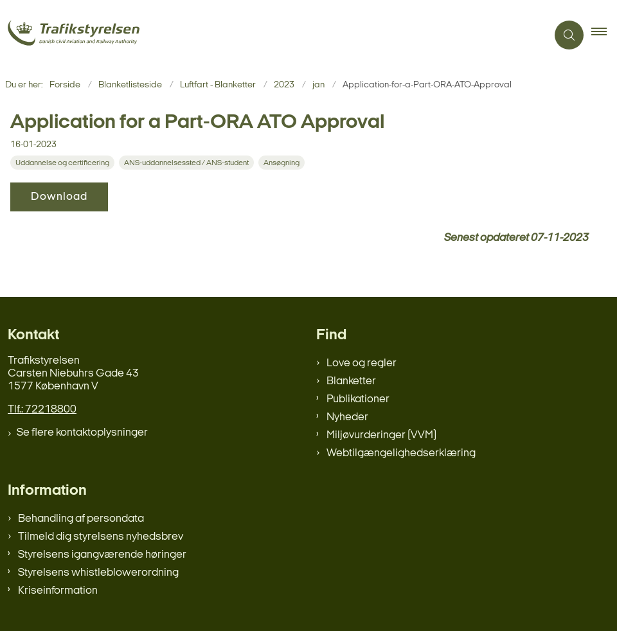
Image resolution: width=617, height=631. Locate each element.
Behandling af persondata (81, 518)
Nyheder (347, 417)
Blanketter (351, 381)
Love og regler (361, 363)
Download (59, 196)
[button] (604, 35)
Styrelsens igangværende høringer (102, 554)
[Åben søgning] (569, 35)
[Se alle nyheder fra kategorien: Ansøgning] (282, 163)
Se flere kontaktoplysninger (82, 432)
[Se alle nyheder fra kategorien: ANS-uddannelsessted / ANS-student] (187, 163)
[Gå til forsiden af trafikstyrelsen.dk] (268, 35)
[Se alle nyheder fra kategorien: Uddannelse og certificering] (63, 163)
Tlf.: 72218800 (42, 409)
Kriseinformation (58, 590)
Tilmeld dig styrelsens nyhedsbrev (100, 536)
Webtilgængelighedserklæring (401, 453)
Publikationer (357, 399)
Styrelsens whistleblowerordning (98, 572)
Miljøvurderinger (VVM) (381, 435)
